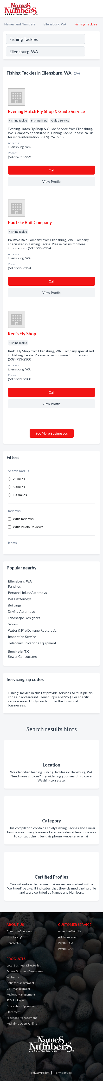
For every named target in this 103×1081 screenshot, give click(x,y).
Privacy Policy (40, 1072)
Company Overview (19, 931)
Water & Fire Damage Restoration (33, 630)
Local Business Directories (23, 965)
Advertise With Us (70, 931)
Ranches (14, 586)
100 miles (20, 495)
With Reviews (23, 519)
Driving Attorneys (21, 611)
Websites (12, 977)
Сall (51, 170)
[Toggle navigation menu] (96, 8)
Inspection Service (22, 637)
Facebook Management (21, 1018)
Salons (13, 624)
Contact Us (13, 943)
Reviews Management (20, 994)
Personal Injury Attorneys (27, 592)
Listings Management (20, 983)
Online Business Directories (24, 971)
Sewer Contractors (22, 656)
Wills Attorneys (20, 599)
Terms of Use (63, 1072)
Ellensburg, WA (55, 24)
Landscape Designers (24, 618)
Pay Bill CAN (66, 949)
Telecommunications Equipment (32, 643)
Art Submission (67, 937)
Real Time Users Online (21, 1023)
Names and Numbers (19, 24)
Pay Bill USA (65, 943)
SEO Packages (15, 1000)
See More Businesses (51, 433)
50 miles (19, 487)
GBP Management (18, 988)
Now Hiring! (14, 937)
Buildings (15, 605)
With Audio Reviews (28, 527)
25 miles (19, 479)
